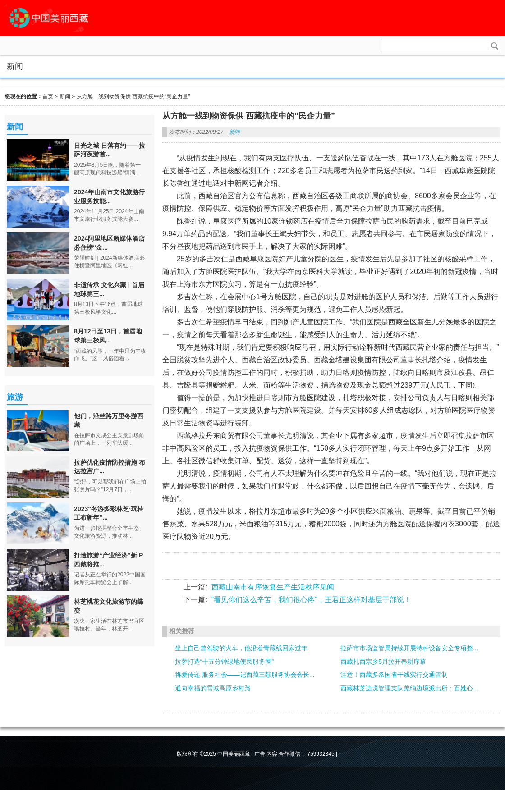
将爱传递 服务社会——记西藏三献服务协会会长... (245, 674)
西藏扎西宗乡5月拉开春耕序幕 (383, 661)
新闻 (65, 96)
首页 (47, 96)
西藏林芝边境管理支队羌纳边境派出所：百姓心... (409, 688)
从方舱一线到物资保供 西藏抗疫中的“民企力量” (133, 96)
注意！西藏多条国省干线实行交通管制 (394, 674)
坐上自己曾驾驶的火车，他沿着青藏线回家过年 (241, 648)
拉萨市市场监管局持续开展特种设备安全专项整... (409, 648)
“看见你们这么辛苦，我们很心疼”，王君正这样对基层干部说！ (311, 599)
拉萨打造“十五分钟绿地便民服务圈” (224, 661)
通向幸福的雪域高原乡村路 (213, 688)
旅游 (15, 397)
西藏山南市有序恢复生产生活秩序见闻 (272, 587)
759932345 (321, 754)
